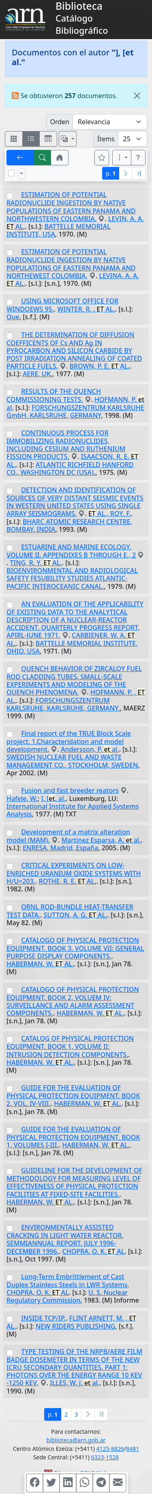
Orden (59, 121)
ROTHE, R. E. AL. (67, 881)
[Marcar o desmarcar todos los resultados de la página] (11, 173)
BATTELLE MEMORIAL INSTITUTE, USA (58, 230)
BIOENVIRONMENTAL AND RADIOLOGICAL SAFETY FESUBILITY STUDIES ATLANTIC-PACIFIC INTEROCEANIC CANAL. (72, 578)
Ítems (106, 138)
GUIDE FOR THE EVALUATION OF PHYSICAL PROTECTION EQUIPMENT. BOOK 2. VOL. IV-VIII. (73, 1095)
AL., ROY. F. (109, 513)
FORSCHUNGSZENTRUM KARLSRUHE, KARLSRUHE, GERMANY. (63, 704)
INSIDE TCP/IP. (43, 1318)
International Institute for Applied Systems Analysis (72, 810)
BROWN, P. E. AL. (100, 366)
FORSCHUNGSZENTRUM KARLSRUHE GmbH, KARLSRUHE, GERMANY (75, 411)
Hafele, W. (22, 798)
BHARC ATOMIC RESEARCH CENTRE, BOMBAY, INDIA (69, 525)
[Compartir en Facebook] (34, 1483)
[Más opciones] (122, 157)
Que (12, 316)
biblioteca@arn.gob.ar (76, 1440)
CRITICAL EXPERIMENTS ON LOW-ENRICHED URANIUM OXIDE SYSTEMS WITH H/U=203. (73, 873)
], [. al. (53, 798)
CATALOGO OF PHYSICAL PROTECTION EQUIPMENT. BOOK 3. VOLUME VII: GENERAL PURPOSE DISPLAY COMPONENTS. (75, 948)
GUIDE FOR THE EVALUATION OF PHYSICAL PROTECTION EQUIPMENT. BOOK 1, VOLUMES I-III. (73, 1137)
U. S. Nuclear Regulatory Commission (67, 1296)
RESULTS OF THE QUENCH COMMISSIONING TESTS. (53, 395)
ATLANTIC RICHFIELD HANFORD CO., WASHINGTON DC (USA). (70, 468)
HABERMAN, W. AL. (40, 963)
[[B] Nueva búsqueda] (42, 157)
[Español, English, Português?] (68, 139)
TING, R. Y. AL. (36, 562)
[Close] (137, 95)
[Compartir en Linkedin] (67, 1483)
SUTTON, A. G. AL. (75, 914)
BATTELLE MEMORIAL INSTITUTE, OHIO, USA (71, 647)
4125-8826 (110, 1448)
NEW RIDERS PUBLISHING (76, 1326)
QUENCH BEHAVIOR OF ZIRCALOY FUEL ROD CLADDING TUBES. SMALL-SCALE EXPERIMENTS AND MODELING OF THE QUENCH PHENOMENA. (74, 680)
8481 (132, 1448)
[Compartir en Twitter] (51, 1483)
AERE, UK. (37, 373)
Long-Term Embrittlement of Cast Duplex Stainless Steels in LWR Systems (66, 1280)
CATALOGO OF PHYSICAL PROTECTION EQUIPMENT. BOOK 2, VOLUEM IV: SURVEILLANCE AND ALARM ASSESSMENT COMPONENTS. (72, 1001)
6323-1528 (105, 1457)
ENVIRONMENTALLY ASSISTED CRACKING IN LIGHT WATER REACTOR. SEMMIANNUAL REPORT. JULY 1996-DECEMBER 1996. (65, 1239)
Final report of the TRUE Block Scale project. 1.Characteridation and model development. (68, 741)
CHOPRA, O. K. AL (93, 1251)
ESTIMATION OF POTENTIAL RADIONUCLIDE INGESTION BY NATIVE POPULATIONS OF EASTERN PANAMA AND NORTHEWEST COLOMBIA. (71, 263)
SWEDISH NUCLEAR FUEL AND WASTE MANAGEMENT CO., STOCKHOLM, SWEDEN (72, 760)
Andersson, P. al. (90, 749)
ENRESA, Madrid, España (60, 847)
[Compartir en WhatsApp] (84, 1483)
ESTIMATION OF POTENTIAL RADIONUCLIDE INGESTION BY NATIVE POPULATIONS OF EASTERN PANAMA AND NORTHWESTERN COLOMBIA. (71, 206)
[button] (60, 157)
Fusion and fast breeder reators (70, 790)
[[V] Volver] (20, 157)
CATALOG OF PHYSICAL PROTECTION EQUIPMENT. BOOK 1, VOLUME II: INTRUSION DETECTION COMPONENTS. (70, 1046)
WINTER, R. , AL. (86, 309)
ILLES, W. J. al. (74, 1382)
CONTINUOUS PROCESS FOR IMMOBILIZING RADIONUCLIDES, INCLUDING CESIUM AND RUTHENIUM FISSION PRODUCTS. (65, 444)
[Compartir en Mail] (117, 1483)
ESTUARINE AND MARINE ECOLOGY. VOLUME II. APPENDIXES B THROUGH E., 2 (71, 550)
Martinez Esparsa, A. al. (101, 840)
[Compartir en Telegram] (100, 1483)
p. (111, 173)
